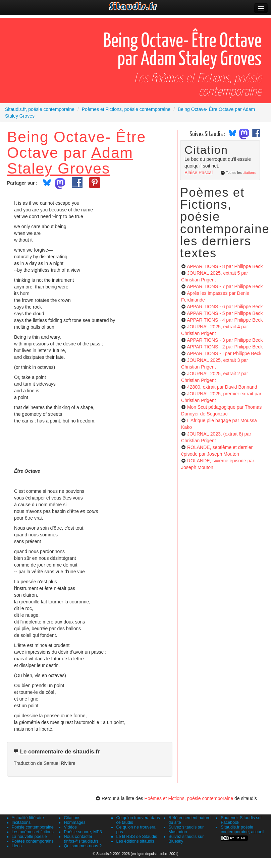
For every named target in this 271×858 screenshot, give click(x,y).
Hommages (74, 822)
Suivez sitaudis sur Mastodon (186, 829)
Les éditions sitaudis (135, 841)
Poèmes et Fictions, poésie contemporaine (189, 798)
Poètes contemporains (33, 841)
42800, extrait (222, 387)
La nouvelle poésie (29, 836)
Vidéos (70, 827)
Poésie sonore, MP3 (83, 832)
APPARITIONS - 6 (225, 306)
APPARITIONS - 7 (225, 286)
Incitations (21, 822)
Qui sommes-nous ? (83, 846)
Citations (72, 817)
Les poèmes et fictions (33, 832)
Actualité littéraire (28, 817)
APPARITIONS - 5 (225, 313)
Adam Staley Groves (70, 160)
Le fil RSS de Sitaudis (136, 836)
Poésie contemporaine (33, 827)
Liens (17, 846)
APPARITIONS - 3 (225, 340)
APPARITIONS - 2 (225, 346)
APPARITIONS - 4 (225, 320)
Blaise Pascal (198, 172)
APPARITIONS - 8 (225, 266)
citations (249, 173)
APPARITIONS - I (224, 353)
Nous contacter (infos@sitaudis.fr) (81, 839)
